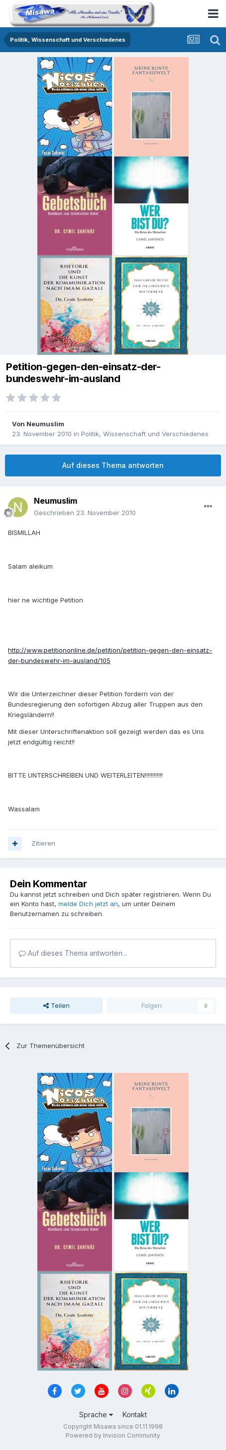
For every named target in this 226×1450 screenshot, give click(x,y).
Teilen (56, 1005)
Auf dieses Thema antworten (113, 465)
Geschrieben (85, 513)
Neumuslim (45, 424)
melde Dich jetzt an (88, 904)
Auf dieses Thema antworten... (73, 953)
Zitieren (43, 843)
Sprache (96, 1414)
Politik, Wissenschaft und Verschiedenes (145, 434)
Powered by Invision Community (113, 1435)
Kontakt (134, 1414)
